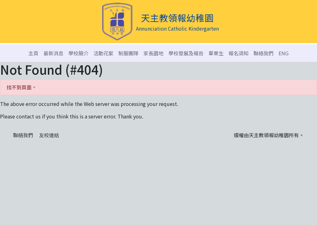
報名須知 (239, 53)
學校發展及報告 (186, 53)
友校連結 (49, 135)
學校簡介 (78, 53)
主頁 (33, 53)
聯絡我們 (264, 53)
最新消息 (53, 53)
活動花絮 (103, 53)
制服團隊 (128, 53)
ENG (284, 53)
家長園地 (153, 53)
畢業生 (216, 53)
